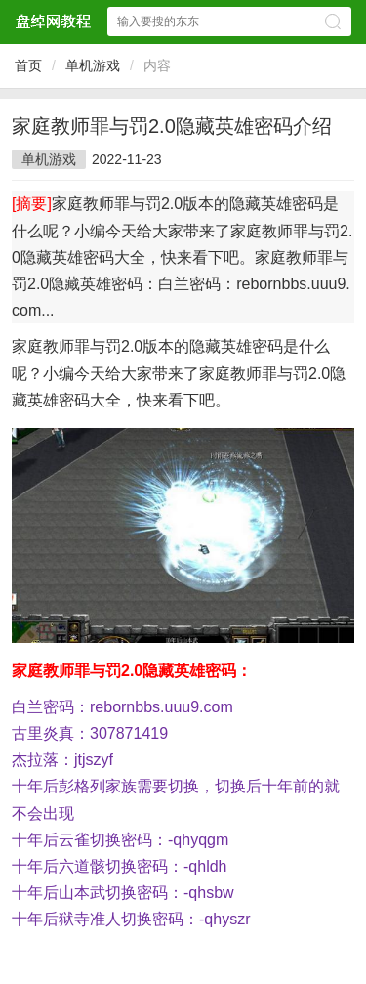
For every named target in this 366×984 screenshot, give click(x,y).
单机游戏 (92, 65)
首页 (28, 65)
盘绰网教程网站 (53, 21)
